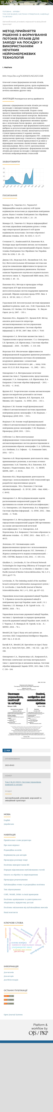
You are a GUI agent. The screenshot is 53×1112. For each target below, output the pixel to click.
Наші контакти (11, 912)
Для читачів (9, 972)
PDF (8, 750)
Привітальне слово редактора (17, 840)
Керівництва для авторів (15, 855)
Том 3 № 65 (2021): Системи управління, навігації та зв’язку (26, 15)
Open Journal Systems (13, 1014)
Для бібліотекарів (11, 980)
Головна (7, 11)
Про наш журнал (11, 845)
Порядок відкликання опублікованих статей (24, 870)
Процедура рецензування (16, 879)
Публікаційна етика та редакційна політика (24, 884)
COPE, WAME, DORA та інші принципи (21, 894)
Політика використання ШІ (16, 865)
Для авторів (9, 976)
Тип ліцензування (12, 889)
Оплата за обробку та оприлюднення (21, 874)
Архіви (16, 11)
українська (9, 824)
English (7, 820)
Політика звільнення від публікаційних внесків (26, 907)
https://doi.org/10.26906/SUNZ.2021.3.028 (25, 76)
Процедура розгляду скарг (16, 860)
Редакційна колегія (12, 850)
